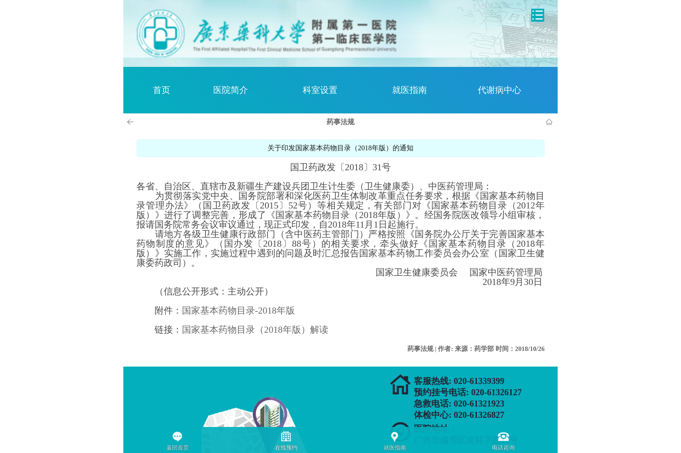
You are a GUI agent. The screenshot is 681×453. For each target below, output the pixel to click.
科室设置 (320, 90)
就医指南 (409, 90)
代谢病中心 (499, 90)
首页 (161, 90)
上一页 (131, 122)
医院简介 (230, 90)
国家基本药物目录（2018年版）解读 (255, 329)
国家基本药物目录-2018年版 (238, 310)
